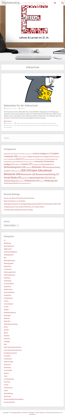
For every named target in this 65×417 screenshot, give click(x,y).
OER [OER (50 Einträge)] (26, 170)
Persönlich (7, 356)
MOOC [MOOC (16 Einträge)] (10, 171)
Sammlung (7, 367)
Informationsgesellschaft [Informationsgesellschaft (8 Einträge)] (30, 159)
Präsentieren (8, 359)
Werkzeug (35, 125)
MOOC (6, 327)
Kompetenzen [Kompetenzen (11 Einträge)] (9, 161)
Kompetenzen (8, 298)
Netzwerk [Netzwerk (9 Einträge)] (17, 171)
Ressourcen (9, 123)
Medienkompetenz (10, 312)
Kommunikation (9, 292)
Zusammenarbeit (9, 402)
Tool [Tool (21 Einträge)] (51, 178)
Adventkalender (9, 246)
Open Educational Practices (12, 347)
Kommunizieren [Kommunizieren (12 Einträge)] (52, 159)
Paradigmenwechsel (10, 353)
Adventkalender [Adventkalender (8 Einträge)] (28, 153)
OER (5, 344)
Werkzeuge (7, 396)
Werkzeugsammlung (52, 125)
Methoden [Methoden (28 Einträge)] (38, 167)
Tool (14, 125)
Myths (6, 333)
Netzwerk (7, 338)
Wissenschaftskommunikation (13, 399)
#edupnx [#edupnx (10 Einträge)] (16, 154)
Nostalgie (7, 341)
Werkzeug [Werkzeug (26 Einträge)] (51, 181)
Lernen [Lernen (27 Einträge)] (27, 164)
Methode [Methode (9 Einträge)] (28, 167)
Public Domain (8, 362)
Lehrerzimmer (8, 304)
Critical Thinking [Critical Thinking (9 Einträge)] (23, 156)
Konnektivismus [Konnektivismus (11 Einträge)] (19, 161)
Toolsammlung (20, 125)
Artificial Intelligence (10, 252)
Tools (5, 376)
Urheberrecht (8, 388)
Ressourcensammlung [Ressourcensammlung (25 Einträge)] (47, 174)
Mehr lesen (8, 121)
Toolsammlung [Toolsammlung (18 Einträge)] (11, 181)
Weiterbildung (8, 393)
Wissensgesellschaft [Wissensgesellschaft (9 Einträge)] (25, 183)
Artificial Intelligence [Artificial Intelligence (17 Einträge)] (42, 154)
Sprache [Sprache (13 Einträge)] (25, 178)
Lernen (6, 307)
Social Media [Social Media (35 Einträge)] (12, 177)
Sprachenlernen (8, 125)
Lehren (6, 301)
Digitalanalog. (11, 3)
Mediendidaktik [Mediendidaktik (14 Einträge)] (47, 164)
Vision (6, 390)
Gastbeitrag (7, 281)
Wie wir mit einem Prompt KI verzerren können (19, 198)
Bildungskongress (9, 260)
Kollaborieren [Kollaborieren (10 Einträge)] (41, 159)
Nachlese (7, 336)
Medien (6, 309)
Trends (6, 385)
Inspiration (7, 286)
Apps (18, 123)
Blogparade (7, 266)
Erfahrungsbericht (10, 272)
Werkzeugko (42, 125)
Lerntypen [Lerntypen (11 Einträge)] (37, 164)
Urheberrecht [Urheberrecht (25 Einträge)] (31, 181)
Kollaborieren (8, 289)
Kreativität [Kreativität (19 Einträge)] (40, 161)
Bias (5, 257)
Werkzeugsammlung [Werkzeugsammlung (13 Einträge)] (11, 183)
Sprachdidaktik (51, 123)
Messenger (7, 315)
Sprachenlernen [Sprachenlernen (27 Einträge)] (38, 177)
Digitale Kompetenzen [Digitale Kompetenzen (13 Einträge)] (36, 156)
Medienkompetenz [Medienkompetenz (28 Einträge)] (14, 167)
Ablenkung (7, 243)
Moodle (6, 330)
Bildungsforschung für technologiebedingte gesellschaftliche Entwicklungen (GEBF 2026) (32, 204)
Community (8, 269)
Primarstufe (23, 123)
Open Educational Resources (13, 350)
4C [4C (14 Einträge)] (22, 154)
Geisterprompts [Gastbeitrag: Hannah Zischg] (18, 210)
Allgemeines (8, 249)
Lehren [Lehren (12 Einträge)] (18, 164)
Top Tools (7, 382)
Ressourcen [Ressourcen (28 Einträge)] (28, 174)
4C (5, 240)
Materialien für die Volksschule (21, 105)
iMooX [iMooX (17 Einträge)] (20, 159)
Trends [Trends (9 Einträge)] (21, 181)
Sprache (6, 373)
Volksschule (28, 125)
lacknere (22, 108)
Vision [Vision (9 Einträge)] (42, 181)
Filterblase (7, 278)
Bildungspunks (8, 263)
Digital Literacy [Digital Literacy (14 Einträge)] (50, 156)
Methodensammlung (10, 324)
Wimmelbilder (8, 127)
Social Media (8, 370)
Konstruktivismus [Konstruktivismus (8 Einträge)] (30, 161)
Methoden (7, 321)
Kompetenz (7, 295)
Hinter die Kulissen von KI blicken (14, 201)
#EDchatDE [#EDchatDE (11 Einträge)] (8, 154)
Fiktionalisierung (9, 275)
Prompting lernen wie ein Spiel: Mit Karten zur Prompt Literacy (24, 207)
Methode (7, 318)
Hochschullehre (9, 283)
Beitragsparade (8, 255)
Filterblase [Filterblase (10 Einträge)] (12, 159)
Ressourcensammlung (40, 123)
